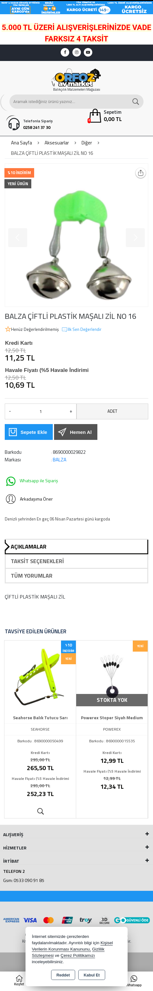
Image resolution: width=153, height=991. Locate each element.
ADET (112, 411)
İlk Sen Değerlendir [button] (81, 329)
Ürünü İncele (40, 812)
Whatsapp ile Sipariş (31, 481)
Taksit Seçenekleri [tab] (37, 561)
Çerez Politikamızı (77, 955)
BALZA (59, 459)
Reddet (63, 975)
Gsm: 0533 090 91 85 (23, 880)
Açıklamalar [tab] (28, 546)
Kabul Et (92, 975)
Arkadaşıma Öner (29, 499)
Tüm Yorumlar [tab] (31, 575)
